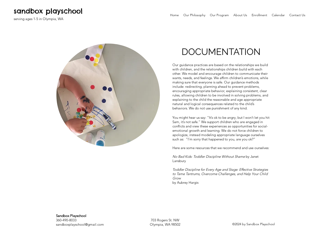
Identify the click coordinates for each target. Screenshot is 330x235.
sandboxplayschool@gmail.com (80, 224)
